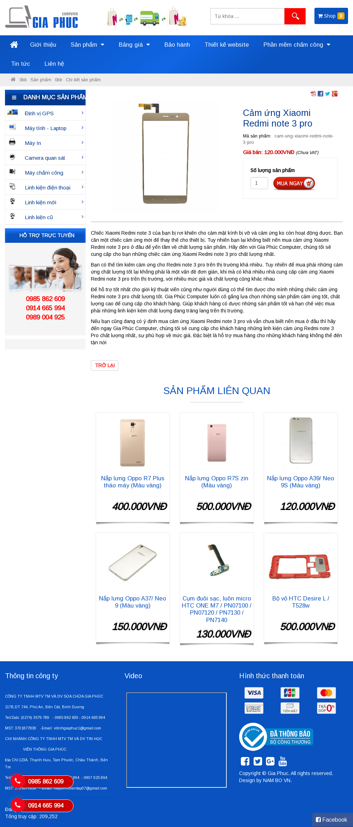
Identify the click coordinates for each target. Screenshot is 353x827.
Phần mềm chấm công (297, 44)
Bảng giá (134, 44)
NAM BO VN (276, 780)
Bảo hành (177, 44)
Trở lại (105, 365)
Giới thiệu (43, 44)
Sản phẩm (87, 44)
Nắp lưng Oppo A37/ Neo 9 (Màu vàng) (132, 602)
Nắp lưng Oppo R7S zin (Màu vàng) (216, 482)
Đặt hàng (294, 183)
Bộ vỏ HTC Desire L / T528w (300, 602)
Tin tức (20, 63)
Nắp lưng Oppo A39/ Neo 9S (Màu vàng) (300, 482)
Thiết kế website (226, 44)
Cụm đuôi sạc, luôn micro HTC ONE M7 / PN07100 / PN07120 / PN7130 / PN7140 (216, 609)
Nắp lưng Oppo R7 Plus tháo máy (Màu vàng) (132, 482)
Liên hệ (54, 63)
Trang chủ (14, 44)
